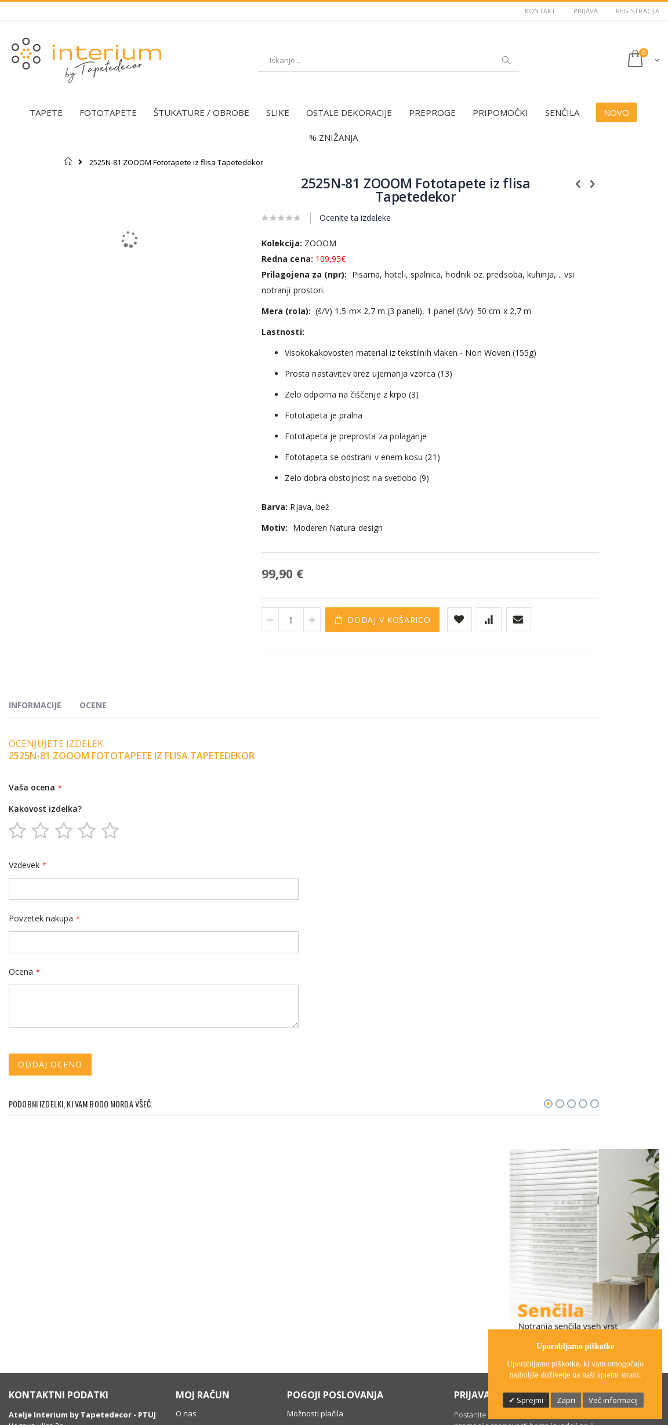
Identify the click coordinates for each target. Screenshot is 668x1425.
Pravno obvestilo (317, 1247)
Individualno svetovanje (218, 1328)
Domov (68, 161)
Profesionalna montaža (217, 1342)
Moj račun (193, 1247)
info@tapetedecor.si (53, 1285)
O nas (186, 1218)
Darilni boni (196, 1314)
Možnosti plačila (315, 1218)
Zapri (566, 1400)
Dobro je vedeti (203, 1357)
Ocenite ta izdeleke (311, 217)
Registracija (637, 10)
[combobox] (388, 60)
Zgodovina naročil (207, 1262)
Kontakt (540, 10)
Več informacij (613, 1400)
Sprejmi (529, 1400)
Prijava (585, 10)
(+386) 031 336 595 (48, 1274)
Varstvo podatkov (318, 1233)
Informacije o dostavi (324, 1262)
